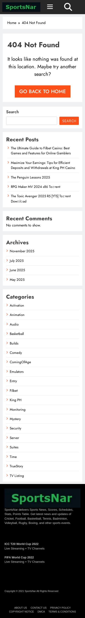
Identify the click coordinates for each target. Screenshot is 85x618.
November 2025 (22, 251)
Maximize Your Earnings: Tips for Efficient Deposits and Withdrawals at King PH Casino (43, 165)
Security (15, 428)
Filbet (14, 390)
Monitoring (18, 409)
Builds (14, 343)
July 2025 (17, 260)
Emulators (17, 371)
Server (14, 437)
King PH (16, 399)
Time (13, 456)
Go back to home (42, 91)
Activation (17, 305)
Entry (13, 381)
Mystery (15, 418)
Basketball (17, 333)
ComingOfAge (20, 362)
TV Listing (17, 475)
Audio (14, 324)
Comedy (16, 352)
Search (12, 112)
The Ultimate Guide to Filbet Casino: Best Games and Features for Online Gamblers (41, 151)
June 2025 (17, 270)
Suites (14, 447)
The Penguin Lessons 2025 (30, 177)
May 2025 (17, 279)
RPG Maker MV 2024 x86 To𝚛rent (35, 186)
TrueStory (16, 466)
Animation (17, 314)
